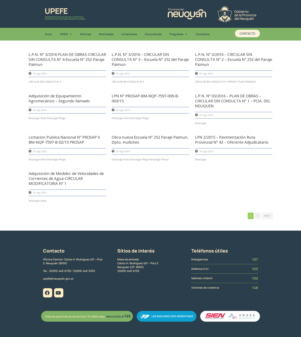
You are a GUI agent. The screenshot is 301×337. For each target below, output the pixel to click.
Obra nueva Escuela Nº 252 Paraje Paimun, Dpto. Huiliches (150, 140)
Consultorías (153, 34)
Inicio (48, 34)
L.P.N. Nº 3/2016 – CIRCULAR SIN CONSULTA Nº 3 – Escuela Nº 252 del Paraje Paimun (150, 59)
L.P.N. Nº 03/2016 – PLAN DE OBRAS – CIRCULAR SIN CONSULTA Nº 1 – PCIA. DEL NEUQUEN (232, 100)
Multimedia (106, 34)
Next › (267, 215)
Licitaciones (129, 34)
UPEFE (66, 34)
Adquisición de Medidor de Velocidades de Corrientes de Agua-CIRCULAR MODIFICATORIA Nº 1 (66, 178)
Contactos (203, 34)
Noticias (85, 34)
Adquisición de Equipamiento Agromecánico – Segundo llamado (59, 98)
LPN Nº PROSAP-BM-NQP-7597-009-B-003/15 (145, 98)
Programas (179, 34)
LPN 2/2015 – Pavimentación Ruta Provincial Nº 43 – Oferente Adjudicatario (231, 140)
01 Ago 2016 (40, 73)
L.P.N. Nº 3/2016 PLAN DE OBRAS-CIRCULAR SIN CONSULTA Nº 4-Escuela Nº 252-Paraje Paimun (67, 59)
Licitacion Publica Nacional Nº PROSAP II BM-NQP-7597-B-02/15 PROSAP (64, 140)
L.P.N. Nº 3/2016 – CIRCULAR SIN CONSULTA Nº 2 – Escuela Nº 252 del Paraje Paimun (233, 59)
